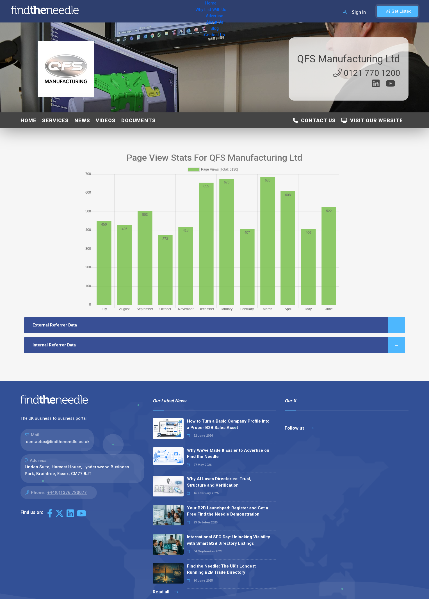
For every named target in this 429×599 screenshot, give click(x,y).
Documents (138, 120)
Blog (204, 11)
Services (55, 120)
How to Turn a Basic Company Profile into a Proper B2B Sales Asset (228, 424)
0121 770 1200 (366, 73)
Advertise (160, 11)
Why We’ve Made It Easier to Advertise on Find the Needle (228, 453)
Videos (106, 120)
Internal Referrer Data (219, 345)
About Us (185, 11)
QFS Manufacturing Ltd (348, 59)
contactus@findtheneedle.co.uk (58, 441)
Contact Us (227, 11)
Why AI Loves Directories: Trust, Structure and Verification (219, 482)
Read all (165, 592)
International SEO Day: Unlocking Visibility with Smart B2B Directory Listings (228, 540)
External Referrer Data (219, 325)
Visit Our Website (372, 120)
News (82, 120)
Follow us (299, 428)
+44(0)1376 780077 (67, 492)
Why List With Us (128, 11)
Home (99, 11)
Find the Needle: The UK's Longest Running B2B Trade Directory (221, 569)
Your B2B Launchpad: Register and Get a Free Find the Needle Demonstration (227, 511)
